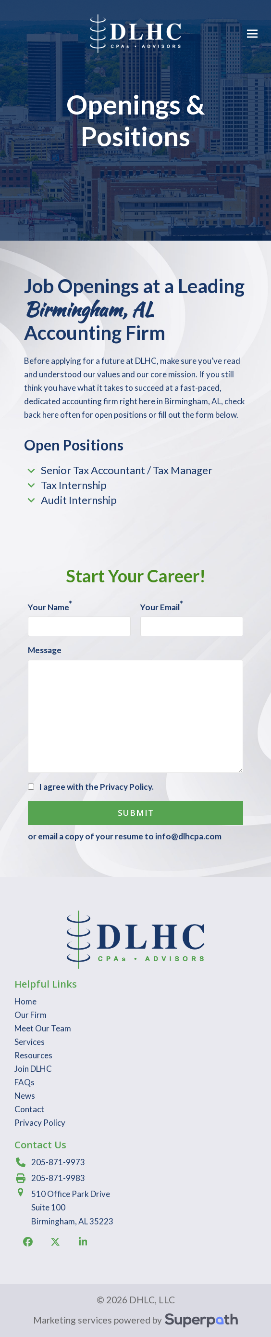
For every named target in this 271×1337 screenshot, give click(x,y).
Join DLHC (33, 1069)
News (24, 1096)
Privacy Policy (126, 787)
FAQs (24, 1082)
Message (45, 650)
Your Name (50, 606)
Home (25, 1001)
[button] (252, 34)
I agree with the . (96, 787)
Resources (33, 1055)
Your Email (161, 606)
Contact (29, 1109)
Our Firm (30, 1015)
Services (29, 1042)
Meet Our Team (42, 1028)
